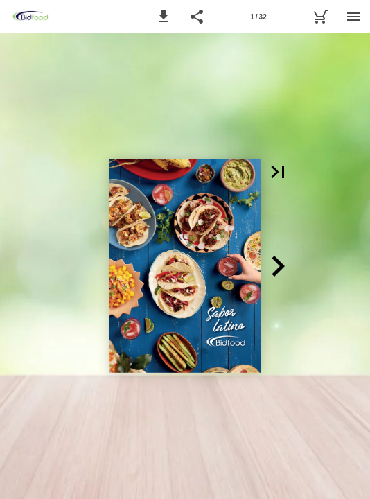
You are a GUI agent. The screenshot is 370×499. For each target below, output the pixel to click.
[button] (163, 16)
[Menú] (353, 16)
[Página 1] (258, 16)
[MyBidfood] (320, 16)
